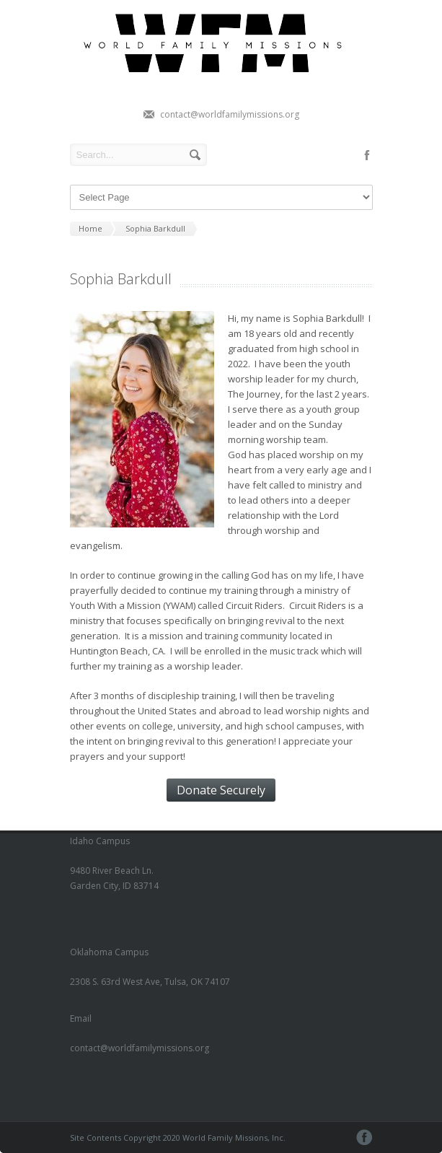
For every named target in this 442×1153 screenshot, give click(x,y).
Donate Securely (221, 790)
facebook (367, 155)
